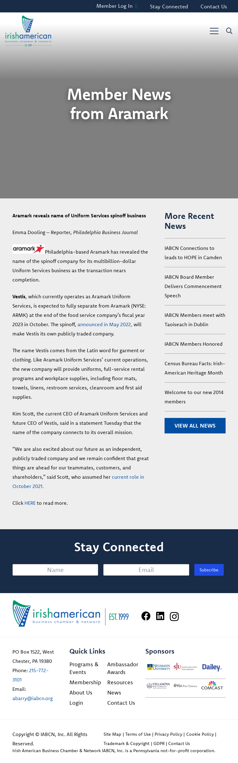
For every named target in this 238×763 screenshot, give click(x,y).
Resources (120, 682)
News (114, 692)
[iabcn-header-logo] (28, 31)
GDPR (159, 743)
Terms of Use (138, 734)
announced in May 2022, (104, 324)
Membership (85, 682)
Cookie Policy (200, 734)
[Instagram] (174, 616)
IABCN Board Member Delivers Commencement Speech (193, 286)
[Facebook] (146, 616)
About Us (80, 692)
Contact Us (121, 702)
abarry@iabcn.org (32, 698)
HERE (30, 503)
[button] (214, 31)
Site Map (112, 734)
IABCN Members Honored (194, 344)
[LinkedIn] (160, 616)
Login (76, 702)
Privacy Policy (168, 734)
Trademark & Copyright (126, 743)
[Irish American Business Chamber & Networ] (70, 613)
